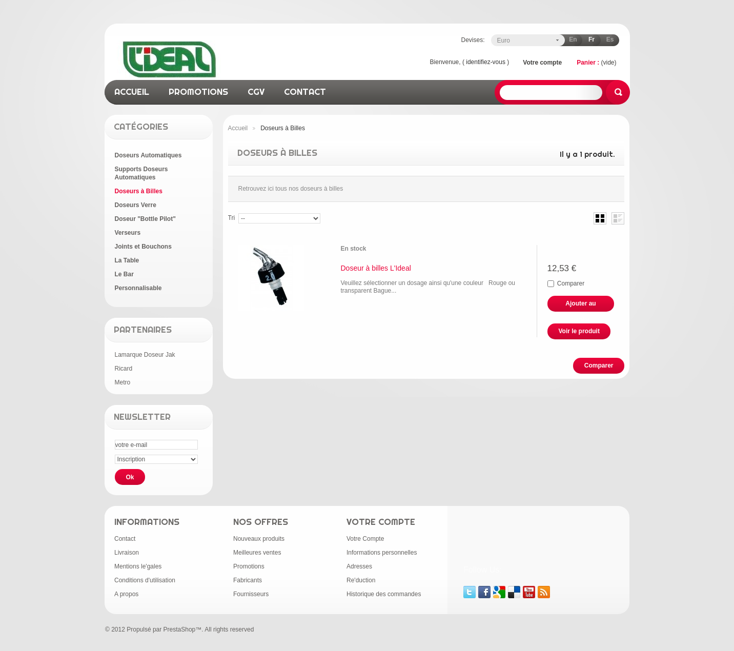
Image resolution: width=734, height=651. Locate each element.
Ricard (124, 368)
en (573, 39)
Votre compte (542, 62)
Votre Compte (365, 538)
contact (305, 91)
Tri (231, 217)
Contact (124, 538)
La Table (127, 260)
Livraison (126, 552)
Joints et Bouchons (143, 246)
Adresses (359, 566)
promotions (198, 91)
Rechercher (618, 92)
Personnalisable (138, 288)
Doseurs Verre (135, 205)
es (610, 39)
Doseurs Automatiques (148, 155)
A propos (126, 594)
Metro (123, 382)
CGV (256, 91)
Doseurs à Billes (138, 191)
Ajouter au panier (580, 306)
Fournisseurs (251, 594)
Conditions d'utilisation (144, 580)
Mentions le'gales (137, 566)
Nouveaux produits (258, 538)
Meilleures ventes (257, 552)
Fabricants (247, 580)
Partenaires (143, 329)
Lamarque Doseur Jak (145, 354)
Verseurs (128, 232)
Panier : (588, 62)
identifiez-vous (485, 62)
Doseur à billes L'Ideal (376, 268)
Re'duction (360, 580)
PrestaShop (180, 629)
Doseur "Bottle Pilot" (145, 218)
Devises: (472, 40)
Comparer (570, 283)
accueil (131, 91)
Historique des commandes (383, 594)
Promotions (248, 566)
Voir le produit (579, 331)
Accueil (238, 128)
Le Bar (124, 274)
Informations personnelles (381, 552)
